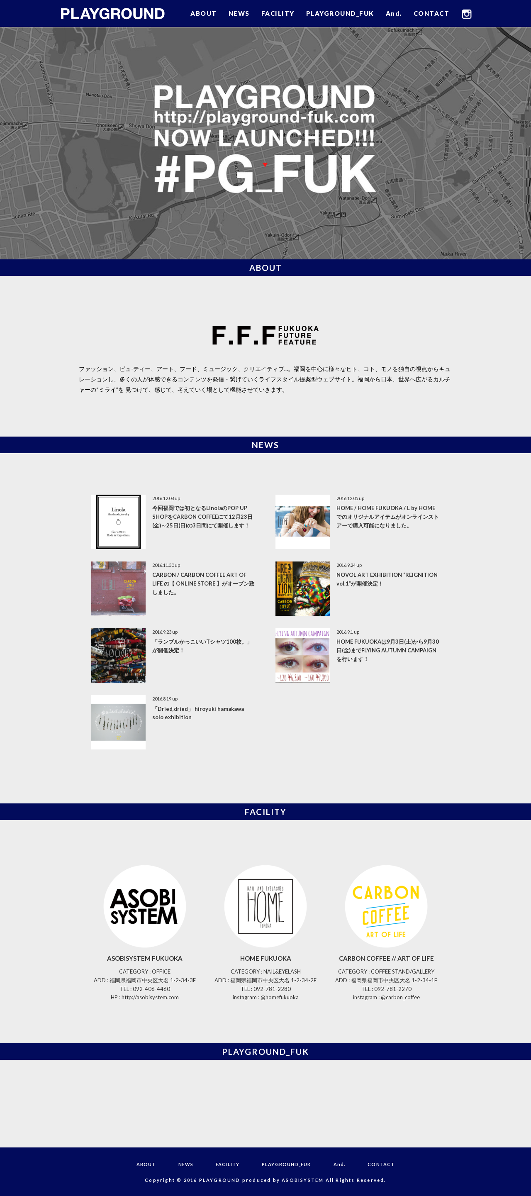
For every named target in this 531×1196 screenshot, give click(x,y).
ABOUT (203, 13)
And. (394, 13)
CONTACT (432, 13)
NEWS (239, 13)
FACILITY (278, 13)
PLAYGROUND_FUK (340, 13)
